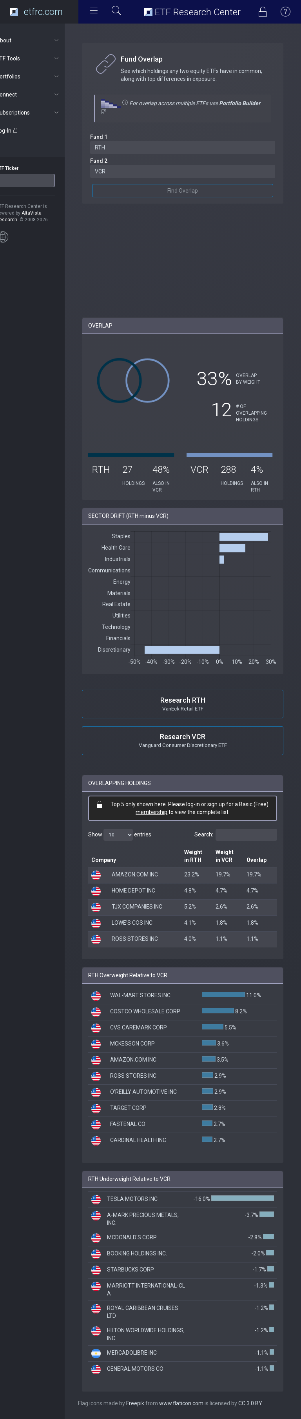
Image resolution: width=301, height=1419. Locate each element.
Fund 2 (112, 161)
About (42, 40)
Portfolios (42, 76)
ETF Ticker (21, 168)
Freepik (149, 1403)
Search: (235, 835)
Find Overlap (189, 191)
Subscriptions (42, 112)
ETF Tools (42, 58)
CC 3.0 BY (264, 1403)
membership (158, 812)
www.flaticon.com (195, 1403)
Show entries (133, 835)
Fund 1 (112, 137)
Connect (42, 94)
